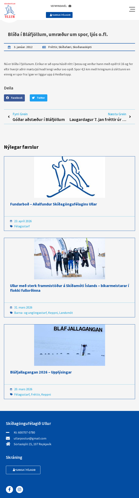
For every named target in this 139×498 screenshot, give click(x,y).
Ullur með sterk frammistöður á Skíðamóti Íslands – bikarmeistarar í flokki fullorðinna (69, 288)
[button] (14, 97)
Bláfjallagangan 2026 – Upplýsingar (41, 372)
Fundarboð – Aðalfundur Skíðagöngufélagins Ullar (53, 204)
